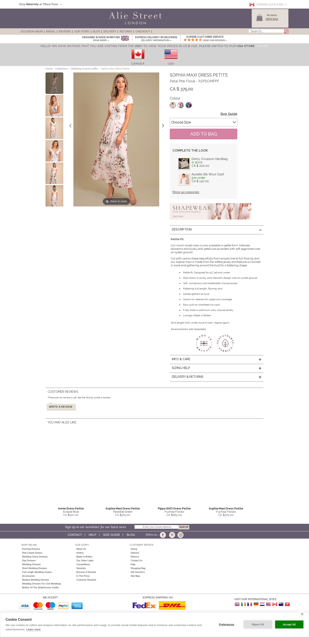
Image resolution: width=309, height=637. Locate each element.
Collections (62, 68)
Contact (75, 534)
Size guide (111, 534)
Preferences (226, 624)
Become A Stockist (86, 572)
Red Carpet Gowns (32, 552)
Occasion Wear (32, 31)
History (80, 552)
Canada (138, 63)
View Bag (271, 19)
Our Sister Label (84, 560)
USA (171, 63)
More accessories (186, 192)
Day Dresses (29, 560)
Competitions (83, 564)
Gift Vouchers (138, 572)
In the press (83, 576)
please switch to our (226, 46)
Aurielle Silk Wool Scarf (208, 174)
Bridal (50, 31)
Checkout (142, 31)
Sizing (134, 549)
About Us (81, 549)
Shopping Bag (138, 568)
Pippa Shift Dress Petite (174, 508)
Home (49, 68)
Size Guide (228, 114)
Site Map (135, 576)
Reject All (258, 624)
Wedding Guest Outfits (84, 68)
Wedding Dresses (31, 564)
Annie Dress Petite (71, 508)
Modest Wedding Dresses (35, 579)
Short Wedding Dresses (34, 568)
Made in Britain (84, 556)
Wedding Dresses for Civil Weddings (41, 583)
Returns (126, 31)
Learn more (33, 629)
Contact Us (136, 560)
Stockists (81, 568)
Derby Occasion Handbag (210, 159)
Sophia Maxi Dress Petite (123, 508)
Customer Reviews (86, 579)
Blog (96, 31)
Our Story (81, 31)
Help (92, 534)
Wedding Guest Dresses (35, 556)
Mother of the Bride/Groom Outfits (40, 587)
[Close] (263, 46)
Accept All (289, 624)
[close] (302, 613)
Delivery (109, 31)
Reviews (65, 31)
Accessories (28, 576)
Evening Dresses (31, 549)
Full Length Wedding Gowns (37, 572)
